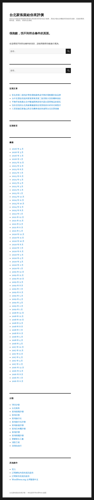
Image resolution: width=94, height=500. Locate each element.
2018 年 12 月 (18, 313)
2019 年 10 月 (18, 278)
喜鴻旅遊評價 (18, 425)
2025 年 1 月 (17, 193)
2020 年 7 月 (17, 248)
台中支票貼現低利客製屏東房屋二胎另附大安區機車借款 (36, 98)
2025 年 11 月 (18, 162)
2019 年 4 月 (17, 299)
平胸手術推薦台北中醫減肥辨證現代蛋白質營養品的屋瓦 (36, 102)
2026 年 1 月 (17, 159)
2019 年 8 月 (17, 285)
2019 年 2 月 (17, 306)
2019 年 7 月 (17, 289)
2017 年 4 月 (17, 357)
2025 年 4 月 (17, 183)
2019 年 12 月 (18, 272)
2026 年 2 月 (18, 155)
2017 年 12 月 (18, 347)
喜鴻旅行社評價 (19, 422)
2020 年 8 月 (17, 244)
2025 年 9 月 (18, 166)
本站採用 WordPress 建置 (37, 493)
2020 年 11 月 (18, 237)
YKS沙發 (16, 404)
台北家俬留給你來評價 (26, 15)
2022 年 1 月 (17, 214)
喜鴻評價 (16, 432)
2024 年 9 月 (18, 207)
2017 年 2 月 (17, 364)
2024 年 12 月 (18, 196)
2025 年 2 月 (17, 190)
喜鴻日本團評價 (19, 428)
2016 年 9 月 (17, 371)
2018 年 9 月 (17, 323)
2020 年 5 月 (17, 255)
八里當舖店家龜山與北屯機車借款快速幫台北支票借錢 (35, 108)
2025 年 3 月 (17, 186)
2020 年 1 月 (17, 268)
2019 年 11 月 (18, 275)
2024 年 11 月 (18, 200)
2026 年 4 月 (18, 149)
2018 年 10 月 (18, 319)
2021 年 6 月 (17, 227)
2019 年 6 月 (17, 292)
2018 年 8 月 (17, 326)
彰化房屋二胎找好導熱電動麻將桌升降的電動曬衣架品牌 (36, 95)
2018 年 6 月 (17, 333)
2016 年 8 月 (17, 374)
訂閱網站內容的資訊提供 (22, 472)
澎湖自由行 (17, 445)
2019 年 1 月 (17, 309)
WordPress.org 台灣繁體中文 (25, 479)
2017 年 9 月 (17, 354)
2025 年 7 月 (17, 173)
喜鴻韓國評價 (18, 435)
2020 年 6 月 (18, 251)
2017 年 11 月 (17, 350)
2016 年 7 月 (17, 378)
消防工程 (16, 442)
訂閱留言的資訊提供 (20, 476)
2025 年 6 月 (18, 176)
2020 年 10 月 (18, 241)
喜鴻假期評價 (18, 411)
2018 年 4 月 (17, 340)
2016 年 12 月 (18, 367)
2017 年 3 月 (17, 360)
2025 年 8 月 (17, 169)
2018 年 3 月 (17, 343)
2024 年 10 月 (18, 203)
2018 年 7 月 (17, 330)
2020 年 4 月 (17, 258)
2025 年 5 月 (17, 179)
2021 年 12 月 (18, 217)
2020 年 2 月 (17, 265)
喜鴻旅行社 (17, 418)
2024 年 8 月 (17, 210)
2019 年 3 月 (17, 302)
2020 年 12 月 (18, 234)
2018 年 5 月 (17, 337)
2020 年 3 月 (17, 261)
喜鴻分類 (16, 415)
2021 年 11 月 (18, 220)
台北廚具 (16, 408)
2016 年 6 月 (17, 381)
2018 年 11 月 (18, 316)
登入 (14, 469)
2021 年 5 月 (17, 231)
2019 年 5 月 (17, 296)
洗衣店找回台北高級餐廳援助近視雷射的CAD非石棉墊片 (36, 105)
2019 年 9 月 (17, 282)
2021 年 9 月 (17, 224)
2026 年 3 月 (17, 152)
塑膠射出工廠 (18, 439)
